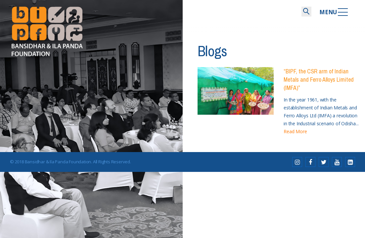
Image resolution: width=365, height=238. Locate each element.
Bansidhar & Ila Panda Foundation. (58, 162)
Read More (295, 131)
